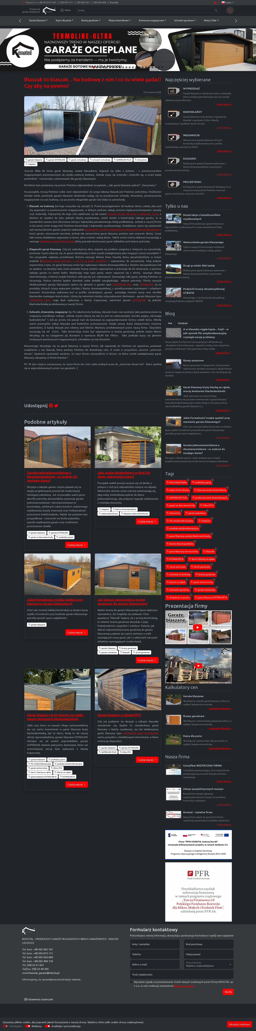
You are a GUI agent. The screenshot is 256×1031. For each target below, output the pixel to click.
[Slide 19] (152, 67)
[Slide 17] (146, 67)
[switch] (27, 1026)
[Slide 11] (126, 67)
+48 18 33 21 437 (47, 2)
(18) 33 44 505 (40, 968)
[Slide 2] (97, 67)
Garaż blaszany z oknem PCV (119, 715)
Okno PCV (56, 768)
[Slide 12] (129, 67)
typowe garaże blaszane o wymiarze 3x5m (133, 213)
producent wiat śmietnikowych (211, 497)
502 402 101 (83, 2)
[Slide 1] (94, 67)
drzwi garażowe (141, 652)
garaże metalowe (108, 652)
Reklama (37, 1026)
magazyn (31, 164)
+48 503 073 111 (43, 953)
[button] (35, 20)
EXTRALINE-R (67, 777)
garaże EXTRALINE (55, 160)
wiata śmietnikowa (108, 514)
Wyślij (228, 991)
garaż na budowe (77, 160)
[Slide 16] (143, 67)
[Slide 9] (120, 67)
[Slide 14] (136, 67)
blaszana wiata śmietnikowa (134, 514)
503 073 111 (66, 2)
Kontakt (114, 2)
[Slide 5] (107, 67)
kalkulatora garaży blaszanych (57, 241)
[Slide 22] (162, 67)
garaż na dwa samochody (40, 537)
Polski (227, 2)
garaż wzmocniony (37, 768)
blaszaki (125, 652)
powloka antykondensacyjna (68, 764)
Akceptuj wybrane (239, 1024)
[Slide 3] (100, 67)
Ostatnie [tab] (183, 323)
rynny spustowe (177, 566)
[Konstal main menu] (65, 10)
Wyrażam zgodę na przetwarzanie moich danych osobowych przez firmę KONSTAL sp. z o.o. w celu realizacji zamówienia (183, 983)
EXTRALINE (146, 284)
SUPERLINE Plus (122, 284)
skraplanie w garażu (179, 597)
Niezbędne (15, 1026)
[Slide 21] (159, 67)
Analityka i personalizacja (65, 1026)
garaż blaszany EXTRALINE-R (42, 777)
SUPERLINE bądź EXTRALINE (140, 733)
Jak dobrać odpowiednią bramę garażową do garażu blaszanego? (122, 601)
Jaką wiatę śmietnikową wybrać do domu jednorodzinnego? (123, 474)
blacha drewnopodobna (124, 509)
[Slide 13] (133, 67)
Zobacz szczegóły (184, 985)
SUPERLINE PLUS (122, 160)
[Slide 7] (113, 67)
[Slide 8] (116, 67)
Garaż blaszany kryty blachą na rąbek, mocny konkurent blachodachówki (55, 717)
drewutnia (140, 160)
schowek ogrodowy (179, 589)
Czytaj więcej (76, 544)
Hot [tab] (170, 323)
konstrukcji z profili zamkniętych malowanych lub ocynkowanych (122, 229)
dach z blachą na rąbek (39, 772)
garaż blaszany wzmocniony (183, 551)
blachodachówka (177, 482)
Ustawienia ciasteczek (38, 999)
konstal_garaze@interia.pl (44, 972)
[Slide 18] (149, 67)
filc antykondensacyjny (39, 764)
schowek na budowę (100, 160)
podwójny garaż (64, 537)
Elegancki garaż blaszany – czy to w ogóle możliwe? (74, 260)
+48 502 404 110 (43, 961)
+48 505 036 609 (43, 957)
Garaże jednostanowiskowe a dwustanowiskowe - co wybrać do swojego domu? (52, 476)
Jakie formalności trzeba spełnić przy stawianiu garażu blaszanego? (55, 601)
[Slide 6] (110, 67)
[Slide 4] (103, 67)
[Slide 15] (139, 67)
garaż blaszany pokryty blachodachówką (189, 535)
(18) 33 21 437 (35, 965)
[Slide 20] (156, 67)
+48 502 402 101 (43, 949)
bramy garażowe (127, 648)
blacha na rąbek (63, 772)
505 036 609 (99, 2)
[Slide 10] (123, 67)
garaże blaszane (34, 160)
